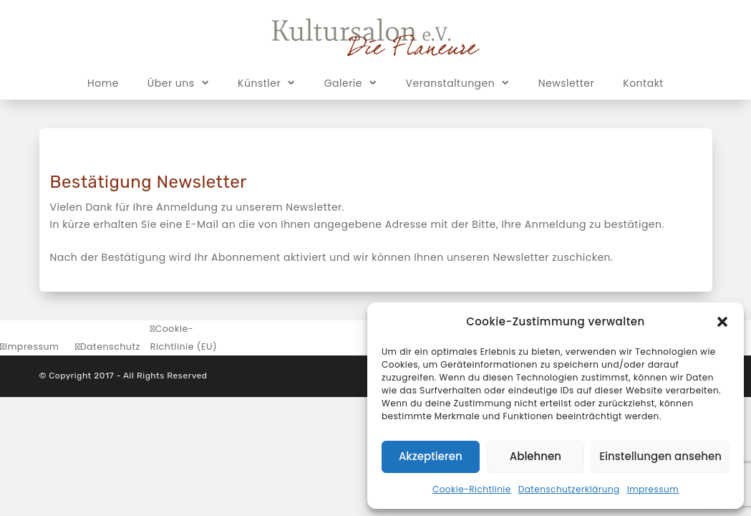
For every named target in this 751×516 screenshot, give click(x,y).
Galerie (350, 82)
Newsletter (566, 83)
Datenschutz (110, 346)
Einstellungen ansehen (660, 456)
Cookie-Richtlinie (471, 489)
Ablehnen (535, 456)
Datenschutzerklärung (569, 489)
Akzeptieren (430, 456)
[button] (722, 322)
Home (103, 83)
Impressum (653, 489)
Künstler (267, 82)
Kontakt (643, 83)
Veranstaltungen (458, 82)
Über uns (178, 82)
